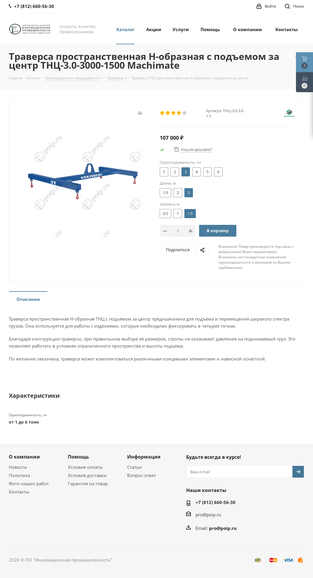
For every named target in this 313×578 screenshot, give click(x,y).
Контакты (19, 492)
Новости (18, 467)
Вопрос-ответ (141, 475)
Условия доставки (87, 475)
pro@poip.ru (208, 515)
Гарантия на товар (88, 483)
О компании (24, 457)
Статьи (134, 467)
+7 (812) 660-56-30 (215, 502)
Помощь (78, 457)
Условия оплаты (85, 467)
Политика (19, 475)
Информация (143, 457)
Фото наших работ (29, 483)
